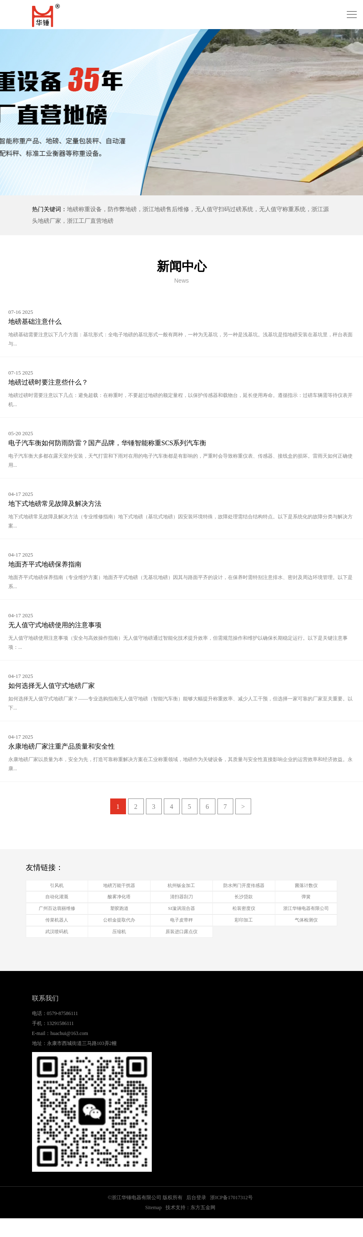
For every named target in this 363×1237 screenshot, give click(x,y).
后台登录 (196, 1216)
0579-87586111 (62, 1032)
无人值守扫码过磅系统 (224, 209)
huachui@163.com (69, 1052)
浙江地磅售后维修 (166, 209)
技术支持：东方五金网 (190, 1226)
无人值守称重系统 (282, 209)
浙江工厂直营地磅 (90, 221)
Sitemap (153, 1226)
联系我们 (45, 1017)
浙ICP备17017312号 (231, 1216)
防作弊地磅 (122, 209)
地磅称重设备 (84, 209)
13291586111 (60, 1042)
